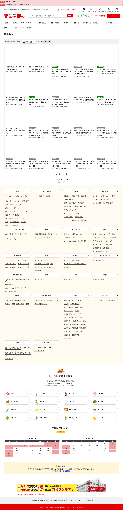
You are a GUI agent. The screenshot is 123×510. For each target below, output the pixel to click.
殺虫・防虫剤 (68, 310)
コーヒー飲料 (68, 199)
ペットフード (97, 300)
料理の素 (75, 234)
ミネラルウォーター (71, 210)
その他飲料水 (82, 220)
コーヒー (96, 196)
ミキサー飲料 (68, 217)
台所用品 (67, 328)
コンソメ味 (72, 410)
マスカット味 (73, 418)
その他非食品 (39, 350)
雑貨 (75, 296)
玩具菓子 (25, 201)
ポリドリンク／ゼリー (13, 218)
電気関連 (82, 328)
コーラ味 (71, 394)
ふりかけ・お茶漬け (41, 264)
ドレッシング (97, 244)
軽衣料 (83, 324)
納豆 (24, 300)
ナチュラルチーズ (99, 279)
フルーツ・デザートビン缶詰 (15, 260)
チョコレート (10, 196)
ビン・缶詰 (17, 255)
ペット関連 (105, 296)
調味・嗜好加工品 (40, 304)
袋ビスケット (10, 211)
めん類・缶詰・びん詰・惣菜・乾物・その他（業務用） (17, 348)
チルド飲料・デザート (17, 229)
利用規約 (90, 501)
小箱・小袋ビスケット (13, 204)
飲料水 (76, 191)
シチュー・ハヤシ (70, 237)
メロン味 (13, 418)
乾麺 (36, 234)
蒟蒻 (11, 300)
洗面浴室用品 (68, 317)
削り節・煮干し (40, 267)
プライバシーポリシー (77, 501)
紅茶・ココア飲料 (70, 203)
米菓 (25, 211)
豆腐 (6, 300)
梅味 (12, 394)
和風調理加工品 (40, 300)
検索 (69, 16)
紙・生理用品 (68, 307)
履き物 (66, 324)
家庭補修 (67, 335)
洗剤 (65, 300)
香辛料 (108, 251)
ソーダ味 (42, 394)
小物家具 (75, 321)
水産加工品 (38, 279)
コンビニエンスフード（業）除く (76, 241)
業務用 (17, 342)
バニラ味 (71, 402)
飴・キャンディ (15, 201)
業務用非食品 (46, 342)
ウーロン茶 (97, 203)
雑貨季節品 (68, 314)
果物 (70, 279)
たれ (99, 237)
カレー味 (100, 410)
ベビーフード (10, 279)
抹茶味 (42, 402)
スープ (66, 260)
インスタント (76, 229)
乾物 (46, 255)
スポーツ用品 (78, 331)
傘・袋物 (82, 321)
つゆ (94, 237)
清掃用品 (75, 328)
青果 (75, 275)
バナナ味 (100, 418)
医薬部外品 (79, 217)
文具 (65, 331)
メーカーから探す (13, 28)
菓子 (17, 191)
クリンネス (38, 347)
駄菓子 (7, 225)
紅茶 (102, 196)
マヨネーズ (108, 241)
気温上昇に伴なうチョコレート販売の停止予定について (20, 4)
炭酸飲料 (67, 196)
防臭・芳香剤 (79, 307)
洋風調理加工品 (52, 300)
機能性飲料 (68, 206)
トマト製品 (112, 237)
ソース (104, 237)
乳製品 (105, 275)
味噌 (108, 234)
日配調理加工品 (47, 296)
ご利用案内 (66, 471)
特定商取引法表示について (59, 501)
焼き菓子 (8, 215)
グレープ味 (43, 418)
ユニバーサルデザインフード (15, 288)
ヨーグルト (14, 239)
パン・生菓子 (46, 191)
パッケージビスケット (13, 208)
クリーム (96, 199)
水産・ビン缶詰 (10, 267)
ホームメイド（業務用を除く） (75, 264)
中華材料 (67, 234)
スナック (19, 211)
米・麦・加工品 (40, 260)
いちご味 (100, 394)
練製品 (7, 304)
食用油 (95, 241)
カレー (81, 234)
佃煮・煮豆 (20, 304)
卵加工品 (18, 300)
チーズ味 (42, 410)
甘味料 (100, 234)
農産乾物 (37, 270)
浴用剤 (66, 304)
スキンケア (80, 300)
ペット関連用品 (109, 300)
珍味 (6, 222)
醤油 (113, 234)
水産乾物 (50, 267)
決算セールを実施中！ (11, 1)
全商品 (5, 28)
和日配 (17, 296)
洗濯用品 (67, 321)
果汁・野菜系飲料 (16, 234)
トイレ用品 (79, 317)
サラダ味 (100, 402)
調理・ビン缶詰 (23, 267)
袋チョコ (19, 196)
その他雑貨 (68, 338)
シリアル (67, 267)
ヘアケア (71, 300)
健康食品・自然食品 (17, 280)
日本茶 (103, 199)
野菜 (65, 279)
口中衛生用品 (74, 304)
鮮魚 (46, 275)
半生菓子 (16, 215)
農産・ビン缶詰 (23, 264)
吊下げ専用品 (15, 222)
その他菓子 (16, 225)
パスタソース (45, 237)
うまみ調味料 (108, 244)
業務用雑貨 (9, 359)
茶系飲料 (81, 203)
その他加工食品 (17, 275)
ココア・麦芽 (110, 196)
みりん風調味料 (98, 251)
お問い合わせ (44, 501)
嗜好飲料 (105, 191)
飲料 (6, 234)
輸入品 (23, 222)
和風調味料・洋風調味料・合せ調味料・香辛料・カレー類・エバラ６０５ (18, 353)
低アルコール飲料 (70, 220)
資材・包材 (48, 347)
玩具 (70, 331)
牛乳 (6, 239)
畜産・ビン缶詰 (10, 264)
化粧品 (77, 310)
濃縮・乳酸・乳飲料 (79, 196)
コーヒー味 (14, 402)
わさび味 (13, 410)
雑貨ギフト (76, 335)
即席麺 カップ (52, 234)
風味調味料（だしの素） (101, 248)
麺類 (46, 229)
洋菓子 (48, 196)
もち (48, 260)
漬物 (13, 304)
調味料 (105, 229)
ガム (6, 201)
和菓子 (41, 196)
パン (36, 196)
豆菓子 (25, 218)
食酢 (100, 241)
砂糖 (94, 234)
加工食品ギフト (105, 255)
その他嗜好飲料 (107, 203)
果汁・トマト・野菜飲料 (72, 213)
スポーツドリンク (79, 206)
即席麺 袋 (42, 234)
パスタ (36, 237)
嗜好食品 (76, 255)
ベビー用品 (77, 314)
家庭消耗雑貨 (74, 324)
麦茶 (108, 199)
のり (51, 264)
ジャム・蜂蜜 (74, 260)
